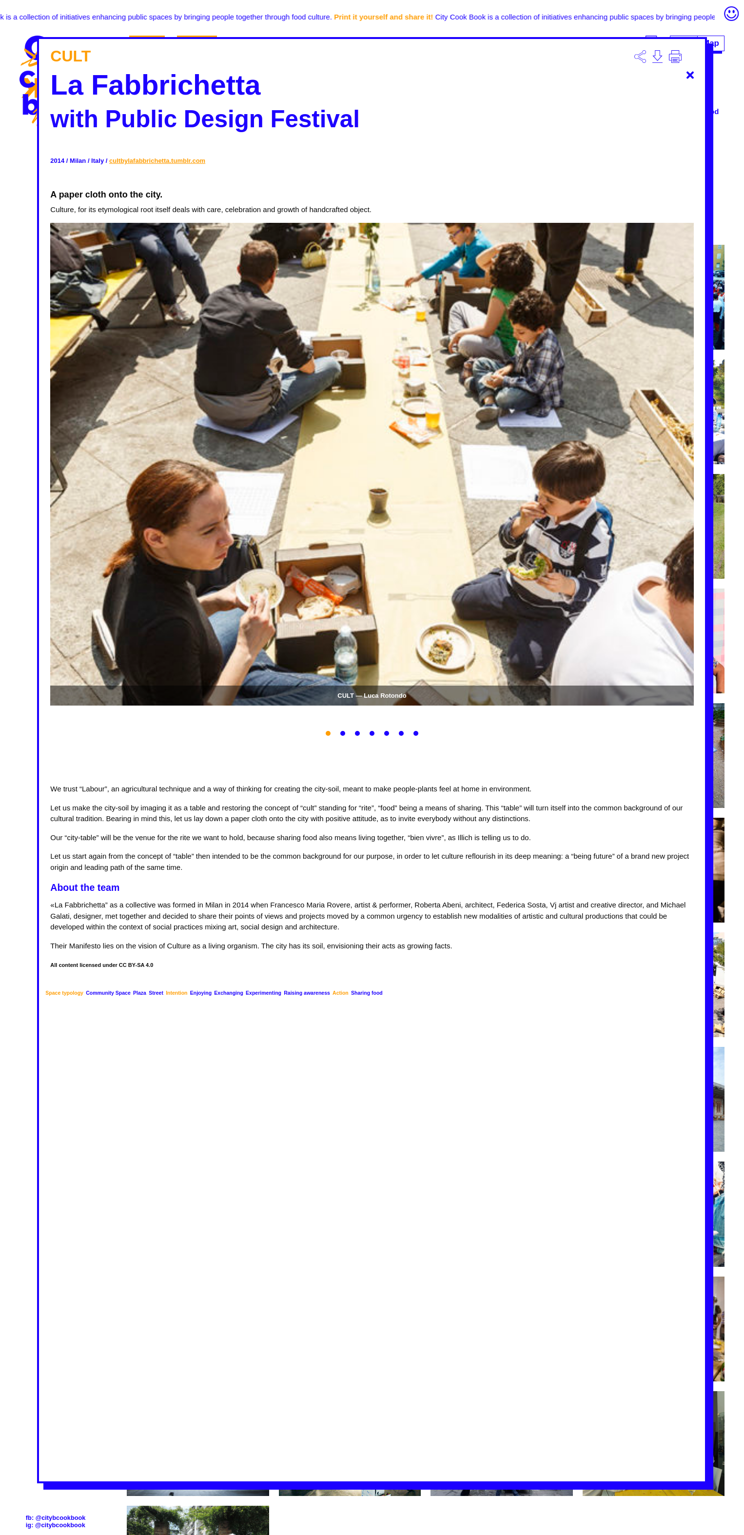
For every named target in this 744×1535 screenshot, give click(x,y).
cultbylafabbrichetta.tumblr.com (157, 160)
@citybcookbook (61, 1517)
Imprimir (675, 56)
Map (711, 43)
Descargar (640, 56)
